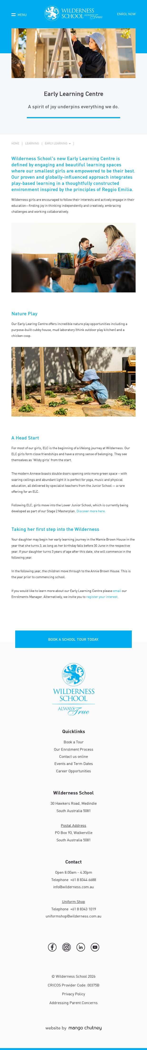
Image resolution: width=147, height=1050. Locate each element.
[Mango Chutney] (73, 1030)
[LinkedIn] (80, 947)
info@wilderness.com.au (73, 887)
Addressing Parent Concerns (73, 1003)
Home (15, 143)
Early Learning (56, 143)
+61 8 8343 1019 (82, 909)
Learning (32, 143)
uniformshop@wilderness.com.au (73, 916)
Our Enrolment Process (73, 750)
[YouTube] (95, 947)
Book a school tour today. (73, 639)
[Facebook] (52, 947)
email (117, 591)
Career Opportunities (73, 771)
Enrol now (126, 14)
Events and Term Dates (73, 764)
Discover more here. (91, 511)
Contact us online (73, 757)
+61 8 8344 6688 (82, 880)
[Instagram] (66, 947)
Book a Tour (74, 742)
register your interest (102, 597)
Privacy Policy (73, 994)
